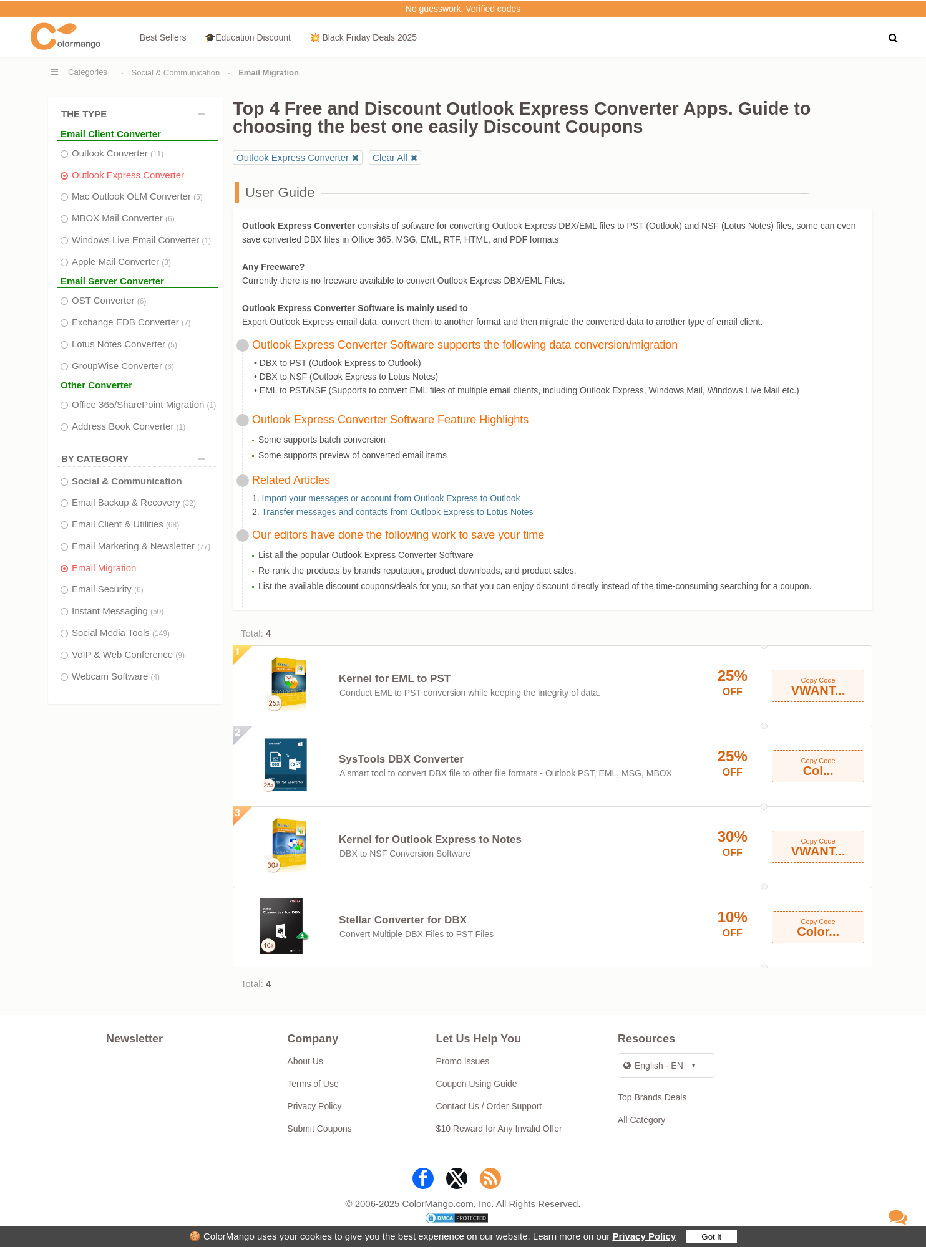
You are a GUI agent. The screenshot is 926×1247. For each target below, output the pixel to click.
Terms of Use (312, 1084)
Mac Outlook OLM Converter (137, 196)
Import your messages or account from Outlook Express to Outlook (391, 498)
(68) (172, 525)
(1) (206, 240)
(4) (155, 677)
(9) (180, 655)
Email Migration (104, 567)
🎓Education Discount (248, 37)
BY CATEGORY (136, 458)
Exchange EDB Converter (131, 322)
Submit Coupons (319, 1129)
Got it (711, 1236)
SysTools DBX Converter (401, 759)
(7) (186, 323)
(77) (203, 546)
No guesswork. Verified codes (463, 9)
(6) (170, 218)
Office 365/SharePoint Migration (144, 404)
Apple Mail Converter (121, 261)
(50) (156, 611)
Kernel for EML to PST (395, 679)
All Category (641, 1120)
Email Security (108, 589)
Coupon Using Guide (476, 1084)
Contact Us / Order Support (489, 1106)
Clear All (390, 157)
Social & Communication (176, 72)
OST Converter (109, 300)
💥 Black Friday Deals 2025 (363, 37)
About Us (305, 1061)
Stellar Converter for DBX (403, 920)
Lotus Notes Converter (124, 344)
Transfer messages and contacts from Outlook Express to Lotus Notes (397, 512)
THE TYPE (136, 114)
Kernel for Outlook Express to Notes (430, 839)
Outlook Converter (117, 153)
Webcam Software (116, 676)
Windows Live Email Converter (141, 239)
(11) (156, 154)
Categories (87, 72)
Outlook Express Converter (128, 175)
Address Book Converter (128, 426)
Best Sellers (163, 37)
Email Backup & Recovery (134, 502)
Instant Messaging (117, 610)
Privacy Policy (644, 1236)
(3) (166, 262)
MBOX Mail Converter (123, 218)
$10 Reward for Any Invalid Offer (499, 1129)
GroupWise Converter (123, 365)
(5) (198, 197)
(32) (189, 503)
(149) (161, 633)
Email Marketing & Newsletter (141, 546)
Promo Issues (463, 1061)
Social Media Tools (121, 632)
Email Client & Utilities (125, 524)
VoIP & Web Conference (128, 654)
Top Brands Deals (652, 1097)
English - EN (653, 1066)
